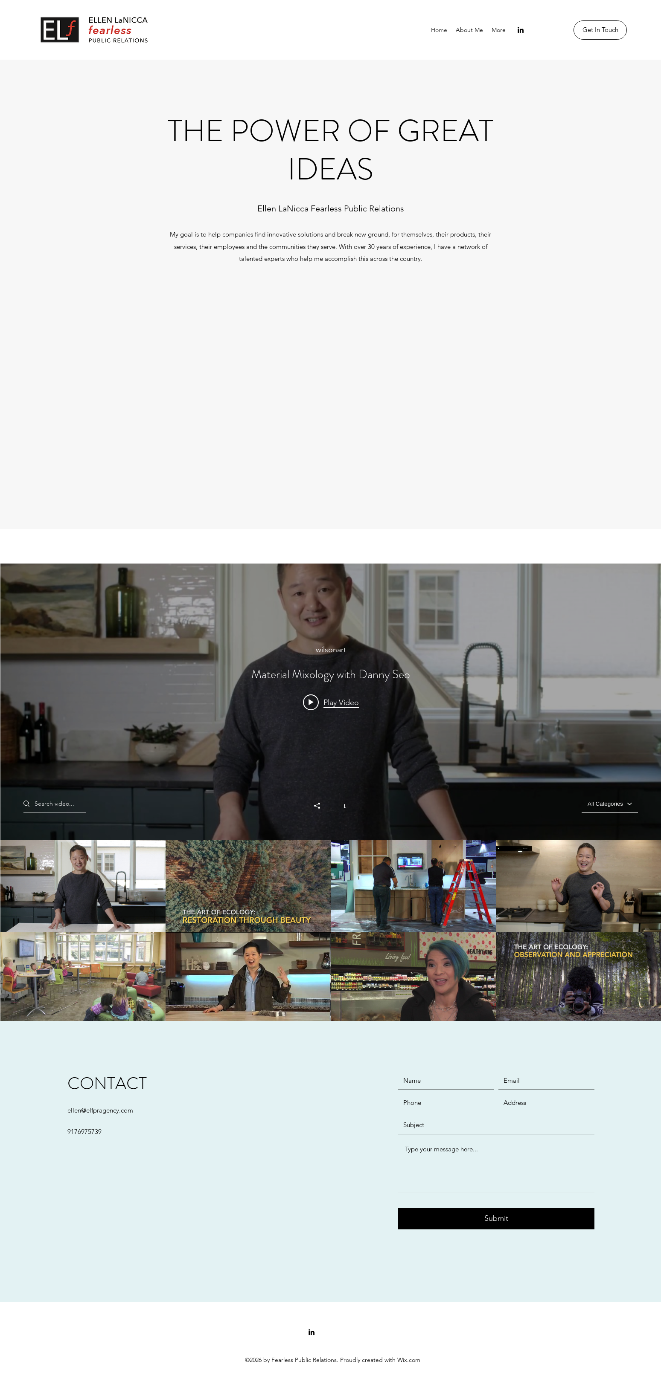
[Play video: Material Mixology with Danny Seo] (331, 702)
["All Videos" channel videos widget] (330, 794)
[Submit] (496, 1218)
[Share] (321, 805)
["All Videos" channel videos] (330, 932)
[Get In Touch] (600, 30)
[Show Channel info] (340, 805)
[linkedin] (520, 30)
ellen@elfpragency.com (100, 1110)
